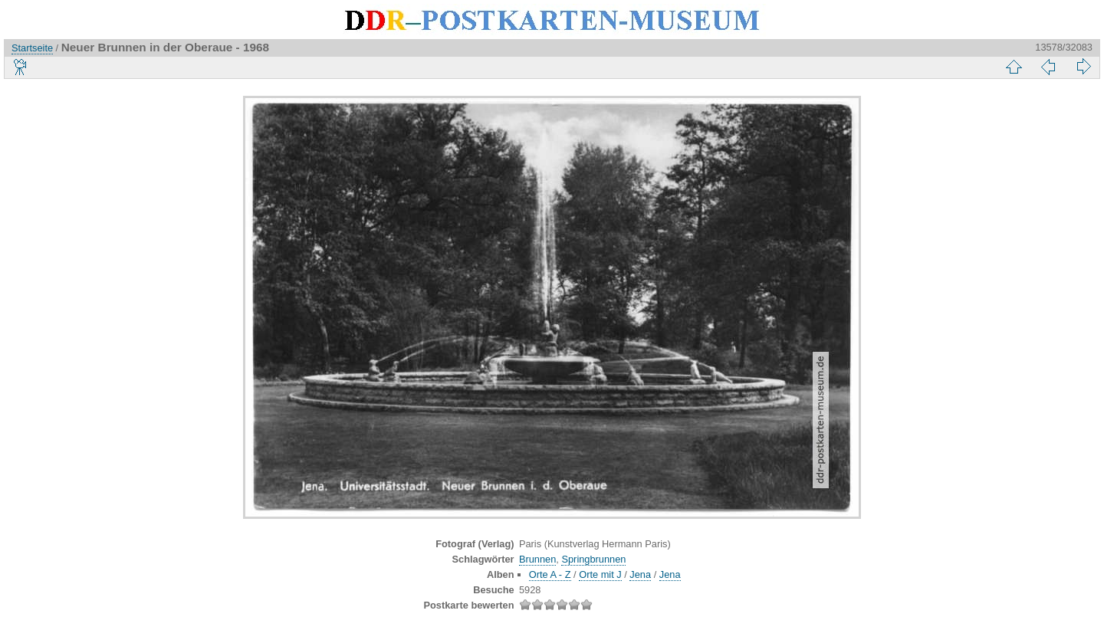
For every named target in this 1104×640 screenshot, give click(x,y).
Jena (640, 574)
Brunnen (537, 559)
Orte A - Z (550, 574)
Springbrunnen (593, 559)
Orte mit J (600, 574)
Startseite (32, 48)
